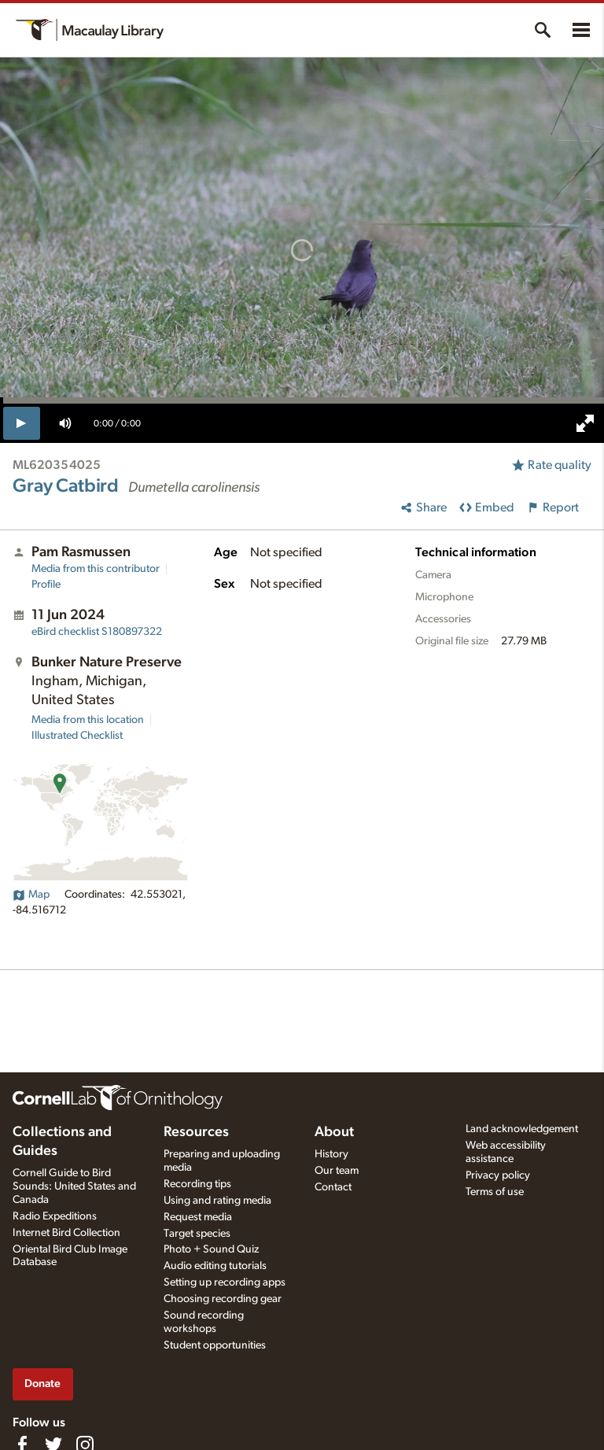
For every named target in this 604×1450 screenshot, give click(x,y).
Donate (42, 1383)
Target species (197, 1233)
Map (31, 894)
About (334, 1132)
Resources (196, 1132)
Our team (337, 1170)
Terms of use (495, 1191)
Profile (46, 584)
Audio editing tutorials (215, 1265)
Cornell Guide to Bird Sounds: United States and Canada (74, 1186)
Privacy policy (498, 1175)
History (331, 1154)
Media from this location (87, 719)
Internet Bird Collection (66, 1232)
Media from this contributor (95, 568)
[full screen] (585, 423)
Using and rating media (217, 1200)
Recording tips (197, 1184)
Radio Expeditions (55, 1216)
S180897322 (96, 631)
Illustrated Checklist (77, 735)
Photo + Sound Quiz (211, 1249)
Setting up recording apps (224, 1282)
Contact (333, 1187)
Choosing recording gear (223, 1298)
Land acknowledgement (522, 1129)
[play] (21, 423)
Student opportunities (215, 1345)
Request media (198, 1217)
